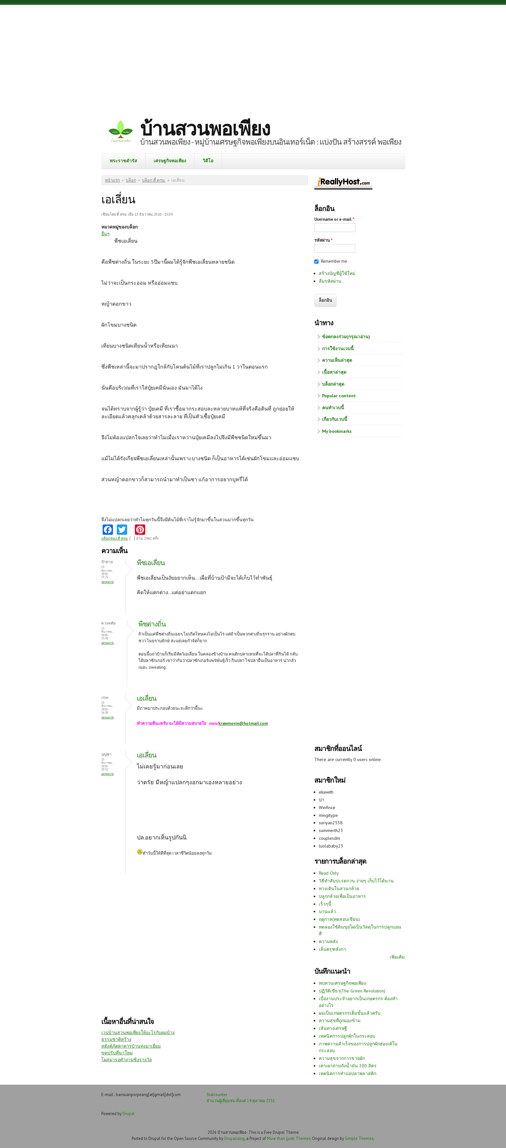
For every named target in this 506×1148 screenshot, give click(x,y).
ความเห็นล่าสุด (337, 360)
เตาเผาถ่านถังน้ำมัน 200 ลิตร (348, 1066)
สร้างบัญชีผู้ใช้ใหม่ (337, 273)
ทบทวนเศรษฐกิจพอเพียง (342, 983)
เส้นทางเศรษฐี (333, 1028)
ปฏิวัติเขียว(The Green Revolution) (352, 991)
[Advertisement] (253, 56)
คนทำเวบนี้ (333, 408)
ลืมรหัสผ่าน (330, 281)
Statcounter (217, 1094)
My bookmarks (337, 431)
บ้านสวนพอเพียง (205, 128)
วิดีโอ (208, 161)
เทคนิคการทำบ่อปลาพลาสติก (347, 1073)
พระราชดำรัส (123, 161)
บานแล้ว (327, 911)
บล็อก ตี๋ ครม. (154, 180)
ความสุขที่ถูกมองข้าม (339, 1020)
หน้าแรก (112, 180)
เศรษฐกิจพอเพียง (170, 161)
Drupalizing (234, 1138)
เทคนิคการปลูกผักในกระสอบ (347, 1036)
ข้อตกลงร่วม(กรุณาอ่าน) (346, 337)
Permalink (107, 582)
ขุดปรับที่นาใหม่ (117, 1053)
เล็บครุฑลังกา (332, 949)
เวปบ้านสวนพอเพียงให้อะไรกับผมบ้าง (138, 1032)
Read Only (329, 873)
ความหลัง (328, 941)
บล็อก (131, 180)
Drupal (129, 1113)
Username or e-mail (334, 219)
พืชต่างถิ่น (152, 624)
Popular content (339, 396)
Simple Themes (359, 1138)
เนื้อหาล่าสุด (334, 372)
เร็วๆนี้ (325, 904)
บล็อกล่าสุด (333, 384)
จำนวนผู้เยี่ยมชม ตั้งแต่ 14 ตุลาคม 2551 (241, 1100)
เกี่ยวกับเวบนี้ (334, 419)
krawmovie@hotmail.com (243, 723)
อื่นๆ (105, 234)
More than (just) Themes (288, 1138)
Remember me (334, 261)
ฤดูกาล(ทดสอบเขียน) (339, 919)
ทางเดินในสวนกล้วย (339, 888)
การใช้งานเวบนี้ (338, 348)
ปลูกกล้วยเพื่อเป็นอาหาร (342, 896)
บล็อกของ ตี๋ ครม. (114, 538)
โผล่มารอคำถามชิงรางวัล (126, 1059)
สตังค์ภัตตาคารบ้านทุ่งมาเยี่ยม (131, 1046)
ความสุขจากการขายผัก (342, 1058)
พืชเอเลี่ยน (151, 562)
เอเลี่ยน (146, 698)
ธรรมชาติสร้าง (116, 1039)
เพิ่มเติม (397, 957)
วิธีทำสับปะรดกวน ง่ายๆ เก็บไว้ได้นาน (356, 881)
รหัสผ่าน (323, 240)
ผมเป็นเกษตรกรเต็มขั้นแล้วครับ (349, 1013)
